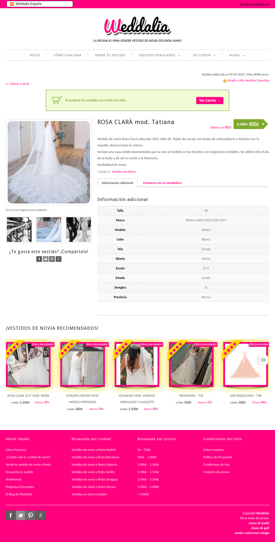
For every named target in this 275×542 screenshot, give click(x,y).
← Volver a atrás (17, 84)
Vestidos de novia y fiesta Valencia (94, 464)
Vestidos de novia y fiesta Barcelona (95, 457)
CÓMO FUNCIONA (67, 55)
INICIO (35, 55)
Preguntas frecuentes (20, 487)
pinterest (52, 259)
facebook (39, 259)
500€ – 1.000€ (147, 457)
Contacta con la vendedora (162, 183)
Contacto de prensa (216, 472)
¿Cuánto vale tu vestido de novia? (28, 457)
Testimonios (14, 479)
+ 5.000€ (143, 494)
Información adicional (117, 183)
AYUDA (233, 55)
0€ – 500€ (144, 450)
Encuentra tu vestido (19, 472)
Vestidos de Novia (123, 172)
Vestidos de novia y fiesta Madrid (94, 450)
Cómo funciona (16, 450)
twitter (46, 259)
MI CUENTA (201, 55)
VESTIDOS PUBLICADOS (156, 55)
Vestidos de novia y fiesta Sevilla (93, 472)
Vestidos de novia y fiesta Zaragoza (95, 479)
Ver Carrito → (209, 100)
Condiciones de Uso (216, 464)
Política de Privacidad (217, 457)
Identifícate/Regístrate (254, 4)
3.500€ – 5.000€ (148, 487)
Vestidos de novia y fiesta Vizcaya (94, 487)
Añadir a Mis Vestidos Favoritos (248, 80)
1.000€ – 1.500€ (148, 464)
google (58, 259)
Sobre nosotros (213, 450)
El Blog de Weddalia (19, 494)
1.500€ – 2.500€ (148, 472)
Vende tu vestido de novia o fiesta (28, 464)
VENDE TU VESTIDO (110, 55)
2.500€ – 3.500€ (148, 479)
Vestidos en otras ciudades (89, 494)
